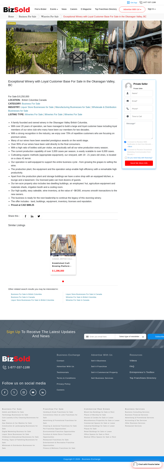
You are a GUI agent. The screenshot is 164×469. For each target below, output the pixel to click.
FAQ (132, 366)
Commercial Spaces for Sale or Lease (99, 423)
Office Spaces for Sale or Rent (96, 434)
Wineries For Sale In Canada (77, 300)
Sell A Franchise (100, 366)
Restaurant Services (133, 426)
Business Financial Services (136, 415)
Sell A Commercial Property (105, 372)
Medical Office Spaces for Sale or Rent (100, 437)
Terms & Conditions (67, 378)
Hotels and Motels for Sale (13, 412)
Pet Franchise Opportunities (54, 429)
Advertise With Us (66, 366)
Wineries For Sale (50, 17)
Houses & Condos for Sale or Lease (98, 417)
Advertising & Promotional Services (139, 417)
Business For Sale (27, 17)
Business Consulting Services (137, 412)
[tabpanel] (63, 255)
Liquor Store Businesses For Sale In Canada (84, 294)
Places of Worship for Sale (95, 415)
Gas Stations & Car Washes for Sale (17, 423)
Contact (61, 360)
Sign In (152, 9)
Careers (73, 9)
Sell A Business (99, 360)
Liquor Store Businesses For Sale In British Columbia (32, 300)
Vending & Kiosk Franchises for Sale (58, 412)
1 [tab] (63, 281)
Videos (133, 360)
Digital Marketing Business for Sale (16, 431)
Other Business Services (135, 423)
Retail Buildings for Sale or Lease (98, 431)
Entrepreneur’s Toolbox (142, 372)
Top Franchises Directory (106, 9)
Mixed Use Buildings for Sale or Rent (99, 412)
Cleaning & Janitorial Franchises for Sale (60, 426)
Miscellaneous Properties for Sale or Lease (101, 420)
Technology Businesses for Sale (15, 415)
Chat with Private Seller (146, 464)
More (130, 147)
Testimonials (63, 372)
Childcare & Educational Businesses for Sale (20, 437)
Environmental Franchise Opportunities (59, 431)
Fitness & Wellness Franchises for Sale (59, 448)
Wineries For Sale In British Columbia (81, 297)
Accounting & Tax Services (136, 420)
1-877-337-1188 (16, 367)
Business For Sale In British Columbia (26, 294)
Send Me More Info (138, 163)
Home (11, 17)
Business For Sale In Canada (23, 297)
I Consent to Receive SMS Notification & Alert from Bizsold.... (140, 144)
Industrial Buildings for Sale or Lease (99, 426)
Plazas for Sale (90, 429)
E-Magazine (86, 9)
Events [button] (54, 9)
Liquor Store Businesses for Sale (37, 107)
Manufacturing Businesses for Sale (73, 107)
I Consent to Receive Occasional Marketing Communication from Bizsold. (139, 152)
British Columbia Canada (34, 100)
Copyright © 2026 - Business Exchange (81, 459)
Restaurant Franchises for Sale (56, 440)
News (64, 9)
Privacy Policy (64, 384)
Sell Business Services (103, 378)
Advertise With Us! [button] (132, 9)
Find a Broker (40, 9)
